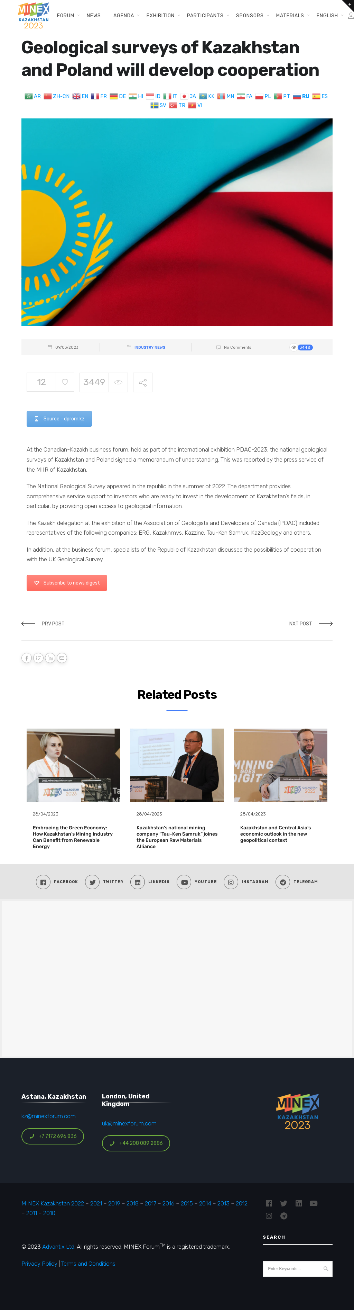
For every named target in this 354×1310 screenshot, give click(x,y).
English (327, 15)
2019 (113, 1203)
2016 (168, 1203)
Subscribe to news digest (67, 583)
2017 (150, 1203)
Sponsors (250, 15)
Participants (205, 15)
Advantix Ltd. (58, 1246)
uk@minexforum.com (129, 1123)
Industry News (149, 347)
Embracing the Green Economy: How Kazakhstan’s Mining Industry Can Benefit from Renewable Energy (73, 837)
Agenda (123, 15)
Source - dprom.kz (59, 419)
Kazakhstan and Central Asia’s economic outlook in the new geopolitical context (275, 834)
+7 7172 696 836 (53, 1136)
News (94, 15)
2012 (242, 1203)
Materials (290, 15)
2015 (187, 1203)
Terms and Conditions (88, 1263)
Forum (65, 15)
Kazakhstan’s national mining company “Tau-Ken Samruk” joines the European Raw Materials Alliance (177, 837)
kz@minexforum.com (48, 1116)
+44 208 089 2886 (136, 1143)
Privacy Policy (39, 1263)
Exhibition (161, 15)
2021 (96, 1203)
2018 (133, 1203)
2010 (49, 1213)
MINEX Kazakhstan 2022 (52, 1203)
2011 (31, 1213)
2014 (205, 1203)
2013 (223, 1203)
